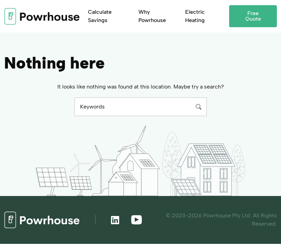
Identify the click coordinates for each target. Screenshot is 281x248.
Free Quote (253, 16)
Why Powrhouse (152, 16)
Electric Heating (195, 16)
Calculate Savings (100, 16)
